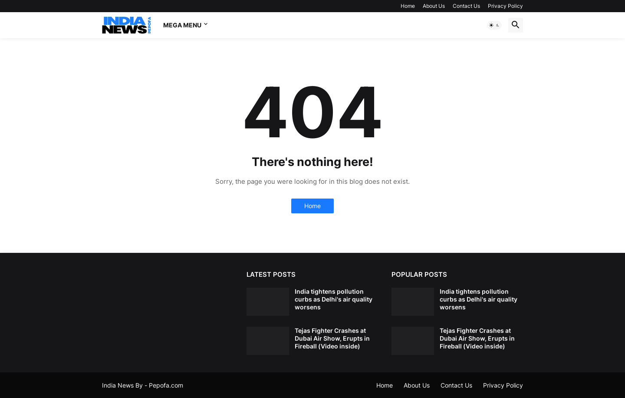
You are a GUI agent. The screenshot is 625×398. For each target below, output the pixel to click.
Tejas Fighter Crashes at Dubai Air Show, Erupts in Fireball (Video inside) (332, 338)
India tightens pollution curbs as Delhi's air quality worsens (333, 299)
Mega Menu (182, 25)
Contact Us (466, 6)
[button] (494, 25)
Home (408, 6)
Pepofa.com (166, 385)
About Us (434, 6)
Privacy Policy (505, 6)
